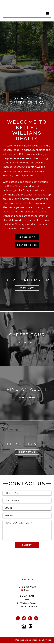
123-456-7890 (27, 587)
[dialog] (47, 13)
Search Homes (27, 245)
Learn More (27, 237)
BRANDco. (47, 640)
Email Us (27, 590)
